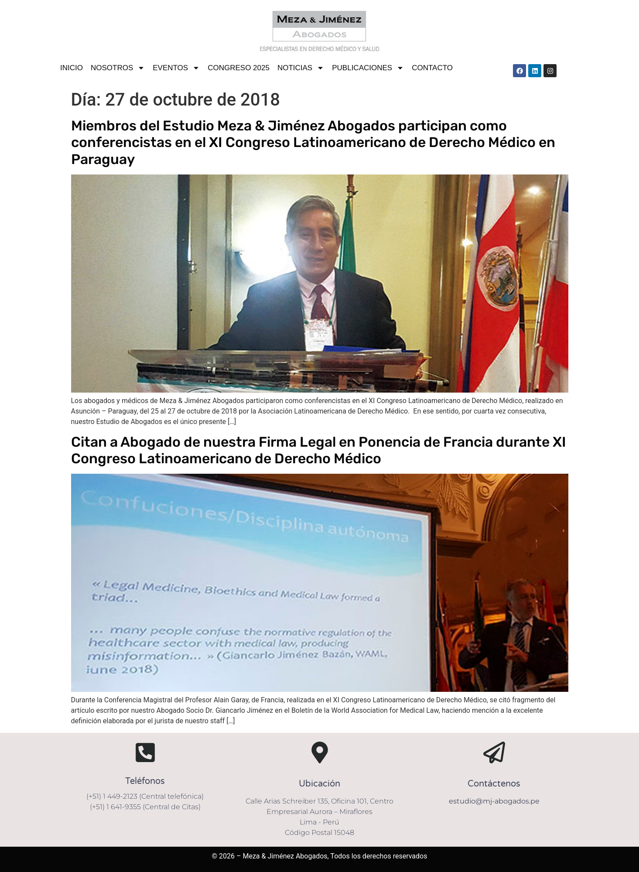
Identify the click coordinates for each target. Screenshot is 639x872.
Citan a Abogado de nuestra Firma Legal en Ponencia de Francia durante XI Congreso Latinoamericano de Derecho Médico (318, 450)
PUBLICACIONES (368, 68)
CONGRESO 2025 (239, 68)
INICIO (71, 68)
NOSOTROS (118, 68)
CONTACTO (432, 68)
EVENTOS (176, 68)
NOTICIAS (300, 68)
